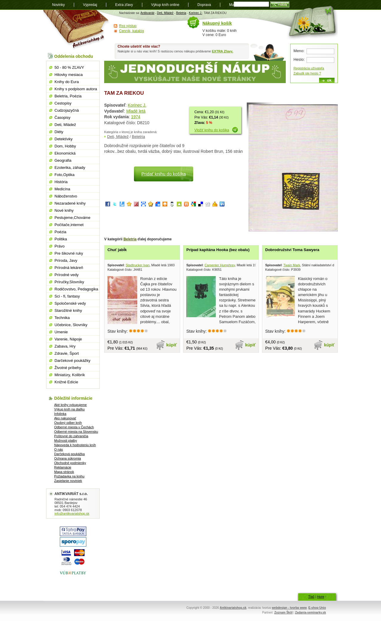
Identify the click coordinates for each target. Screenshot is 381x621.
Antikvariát (147, 13)
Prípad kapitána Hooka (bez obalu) (217, 250)
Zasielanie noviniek (68, 481)
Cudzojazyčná (66, 110)
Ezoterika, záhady (69, 167)
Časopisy (62, 117)
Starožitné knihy (68, 310)
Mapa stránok (64, 472)
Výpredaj (90, 5)
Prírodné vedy (66, 275)
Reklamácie (62, 467)
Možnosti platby (65, 440)
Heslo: (299, 59)
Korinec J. (195, 13)
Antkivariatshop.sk (233, 607)
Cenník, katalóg (131, 31)
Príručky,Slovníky (69, 282)
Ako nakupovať (65, 418)
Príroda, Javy (65, 260)
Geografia (62, 160)
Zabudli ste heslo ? (307, 73)
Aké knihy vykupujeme (70, 405)
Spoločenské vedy (70, 303)
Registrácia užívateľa (308, 68)
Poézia (60, 232)
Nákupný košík (217, 23)
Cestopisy (62, 103)
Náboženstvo (65, 196)
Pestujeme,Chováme (72, 217)
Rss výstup (128, 26)
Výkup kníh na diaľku (69, 409)
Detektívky (63, 139)
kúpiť (171, 345)
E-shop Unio (317, 607)
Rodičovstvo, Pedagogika (76, 289)
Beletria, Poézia (68, 96)
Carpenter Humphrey (219, 265)
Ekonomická (65, 153)
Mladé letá (136, 111)
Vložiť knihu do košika (211, 130)
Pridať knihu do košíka (163, 173)
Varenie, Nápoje (68, 339)
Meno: (299, 51)
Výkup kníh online (165, 5)
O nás (58, 449)
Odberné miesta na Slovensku (76, 431)
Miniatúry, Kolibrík (69, 375)
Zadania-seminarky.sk (310, 612)
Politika (60, 239)
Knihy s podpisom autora (75, 89)
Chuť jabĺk (117, 250)
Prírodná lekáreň (68, 267)
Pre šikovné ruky (68, 253)
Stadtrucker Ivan (137, 265)
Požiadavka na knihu (69, 476)
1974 (135, 116)
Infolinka (60, 413)
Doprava (204, 5)
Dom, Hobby (65, 146)
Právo (59, 246)
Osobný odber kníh (68, 422)
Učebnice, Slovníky (71, 325)
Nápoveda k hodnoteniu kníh (75, 445)
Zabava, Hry (65, 346)
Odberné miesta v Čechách (74, 427)
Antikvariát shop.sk (76, 30)
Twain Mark (291, 265)
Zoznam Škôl (283, 612)
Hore (320, 596)
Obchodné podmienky (70, 463)
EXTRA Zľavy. (222, 51)
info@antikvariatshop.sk (71, 513)
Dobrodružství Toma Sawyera (292, 250)
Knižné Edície (66, 382)
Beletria (181, 13)
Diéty (58, 132)
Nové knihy (64, 210)
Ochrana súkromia (67, 458)
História (61, 182)
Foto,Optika (64, 174)
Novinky (58, 5)
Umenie (61, 332)
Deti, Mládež (165, 13)
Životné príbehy (67, 367)
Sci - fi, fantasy (67, 296)
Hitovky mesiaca (68, 74)
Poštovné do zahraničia (71, 436)
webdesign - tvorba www (289, 607)
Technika (62, 317)
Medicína (62, 189)
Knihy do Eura (66, 82)
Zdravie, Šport (66, 353)
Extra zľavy (124, 5)
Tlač (311, 596)
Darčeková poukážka (69, 454)
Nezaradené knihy (70, 203)
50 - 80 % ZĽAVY (69, 67)
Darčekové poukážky (72, 360)
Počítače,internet (69, 224)
